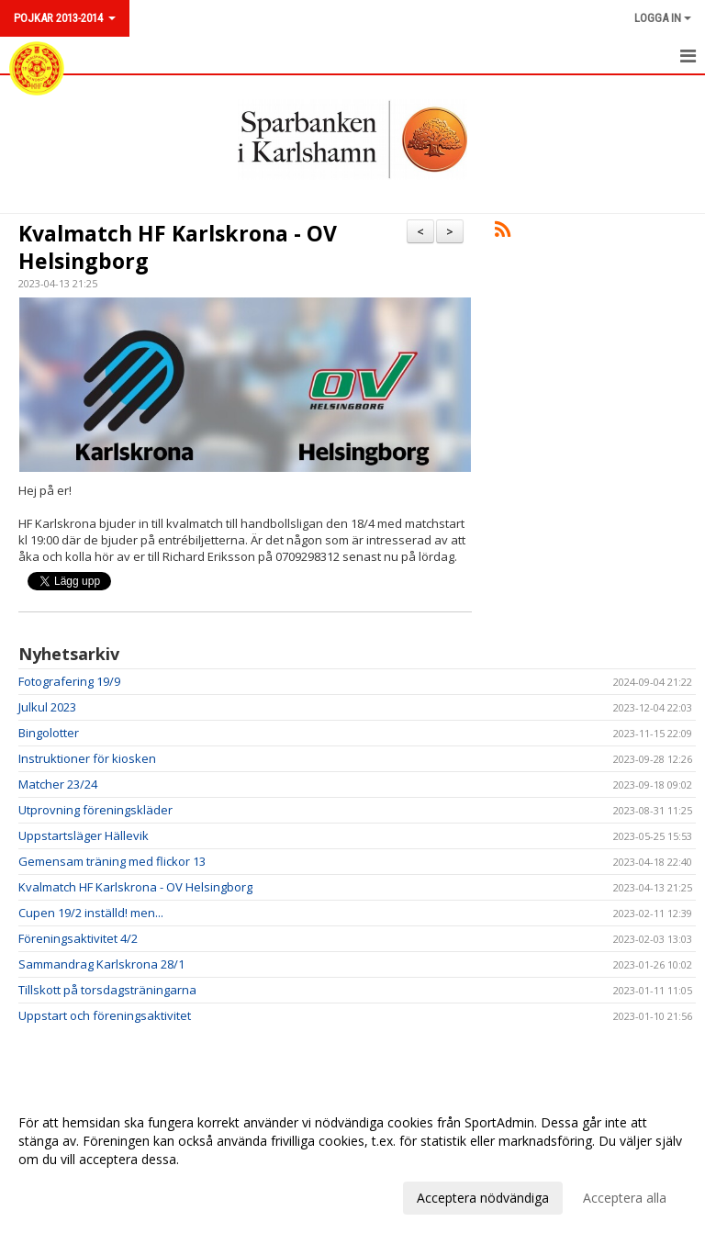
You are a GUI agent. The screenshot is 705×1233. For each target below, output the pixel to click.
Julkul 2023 (47, 707)
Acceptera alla (624, 1197)
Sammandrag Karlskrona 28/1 (101, 964)
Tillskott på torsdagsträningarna (107, 989)
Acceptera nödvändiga (483, 1197)
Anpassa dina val (68, 1195)
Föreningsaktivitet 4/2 (78, 938)
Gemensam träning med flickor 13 (112, 861)
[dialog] (352, 1159)
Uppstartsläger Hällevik (83, 835)
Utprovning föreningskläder (95, 809)
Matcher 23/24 (57, 784)
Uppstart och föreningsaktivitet (104, 1015)
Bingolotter (48, 732)
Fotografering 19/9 (69, 681)
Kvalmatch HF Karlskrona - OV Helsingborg (177, 247)
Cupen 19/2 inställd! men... (90, 912)
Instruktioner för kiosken (87, 758)
